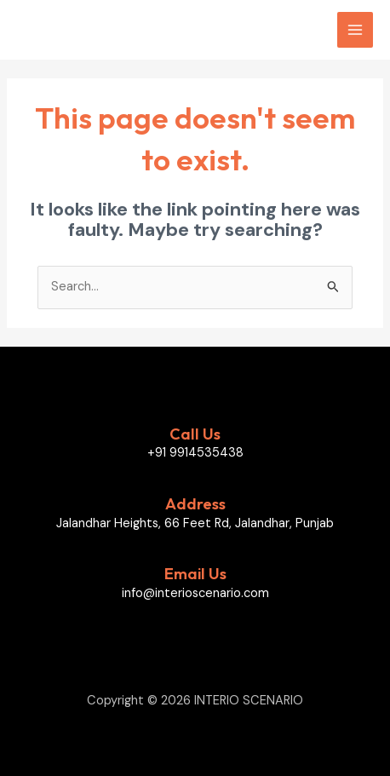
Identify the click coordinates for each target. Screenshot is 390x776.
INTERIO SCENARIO (105, 30)
